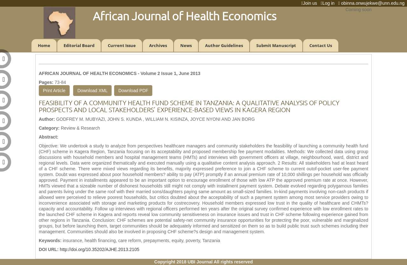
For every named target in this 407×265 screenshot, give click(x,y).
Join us (310, 3)
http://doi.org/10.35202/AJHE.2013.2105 (99, 249)
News (186, 45)
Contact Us (320, 45)
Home (44, 45)
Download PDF (133, 90)
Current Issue (122, 45)
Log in (329, 3)
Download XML (92, 90)
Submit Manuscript (276, 45)
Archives (158, 45)
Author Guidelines (224, 45)
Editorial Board (79, 45)
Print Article (54, 90)
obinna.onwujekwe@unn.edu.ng (372, 3)
